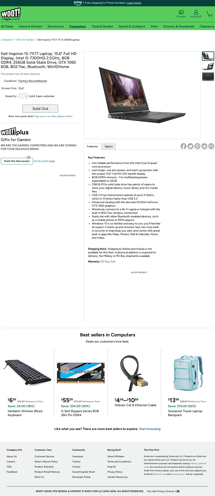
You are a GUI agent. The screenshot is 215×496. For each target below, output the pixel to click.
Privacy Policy (115, 471)
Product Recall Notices (47, 471)
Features (92, 146)
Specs (109, 146)
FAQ (9, 466)
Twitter (76, 461)
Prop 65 (112, 466)
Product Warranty (44, 466)
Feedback (12, 471)
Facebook (77, 456)
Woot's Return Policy (46, 461)
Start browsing (150, 429)
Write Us (39, 477)
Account (196, 14)
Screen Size (9, 88)
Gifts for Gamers (25, 39)
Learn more (134, 3)
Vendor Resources (118, 477)
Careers (11, 461)
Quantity (11, 96)
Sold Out (40, 108)
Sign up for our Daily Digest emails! (54, 116)
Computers (7, 39)
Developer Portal (81, 477)
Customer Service (44, 456)
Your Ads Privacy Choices (160, 491)
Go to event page (44, 161)
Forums (181, 14)
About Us (12, 456)
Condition (10, 81)
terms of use (160, 474)
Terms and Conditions (119, 461)
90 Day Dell (108, 261)
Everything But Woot (83, 471)
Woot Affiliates (116, 456)
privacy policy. (178, 474)
